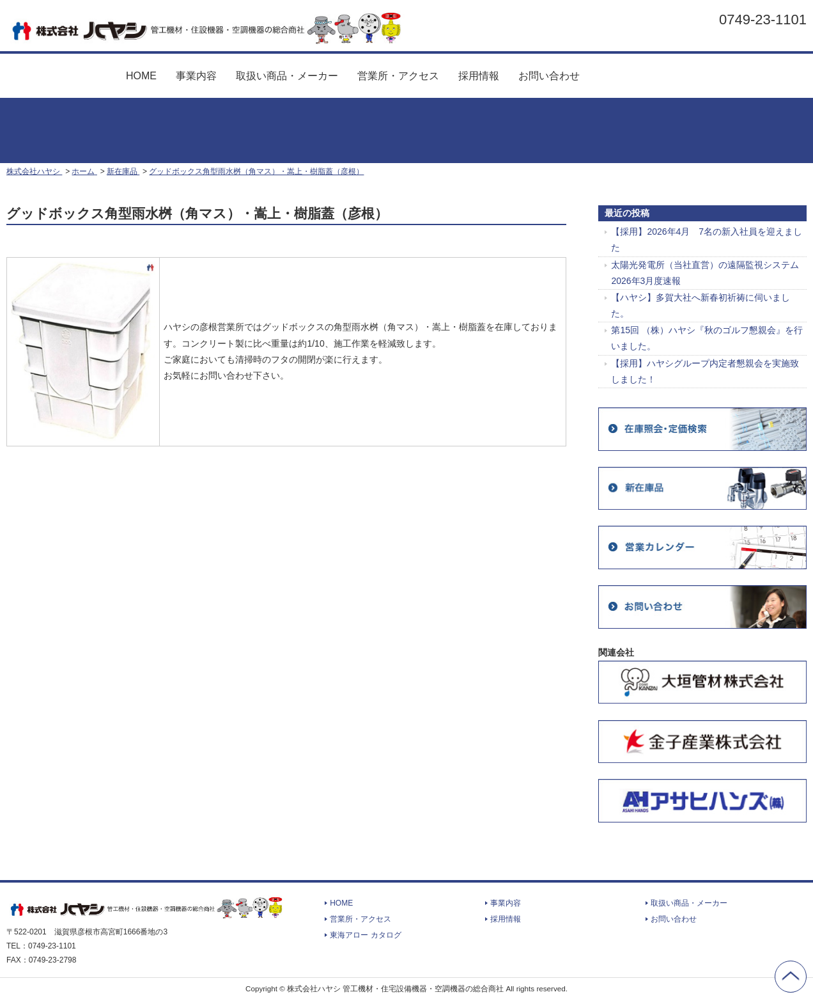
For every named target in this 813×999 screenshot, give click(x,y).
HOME (141, 75)
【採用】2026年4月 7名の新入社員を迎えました (706, 239)
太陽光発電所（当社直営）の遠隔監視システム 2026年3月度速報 (705, 273)
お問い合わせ (549, 75)
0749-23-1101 (763, 19)
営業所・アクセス (398, 75)
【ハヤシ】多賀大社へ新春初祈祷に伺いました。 (700, 305)
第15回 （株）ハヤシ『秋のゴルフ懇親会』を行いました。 (706, 338)
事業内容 (196, 75)
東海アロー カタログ (643, 71)
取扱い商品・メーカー (287, 75)
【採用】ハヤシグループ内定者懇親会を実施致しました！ (705, 371)
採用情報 (478, 75)
